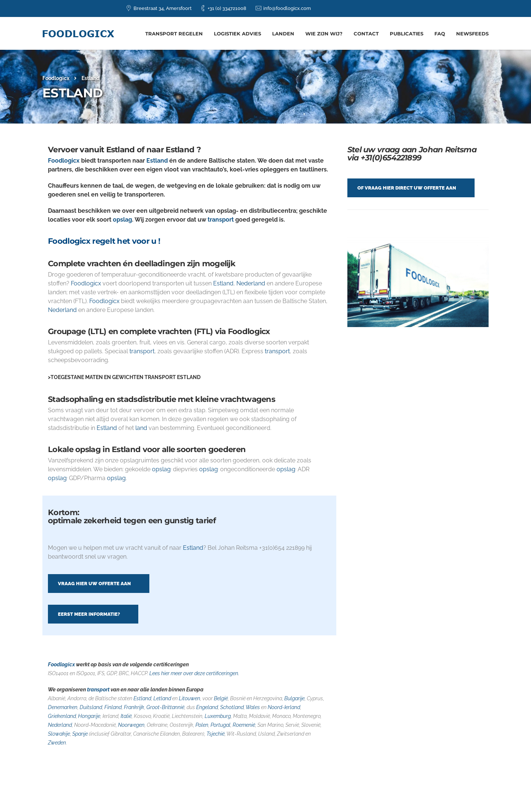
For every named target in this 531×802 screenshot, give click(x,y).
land (141, 427)
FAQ (439, 34)
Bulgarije (294, 698)
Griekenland (62, 716)
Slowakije (59, 734)
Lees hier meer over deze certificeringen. (193, 673)
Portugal (220, 725)
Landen (283, 34)
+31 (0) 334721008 (227, 8)
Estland (157, 160)
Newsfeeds (472, 34)
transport (221, 219)
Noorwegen (131, 725)
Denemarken (62, 707)
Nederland (250, 283)
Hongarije (89, 716)
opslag (122, 219)
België (221, 698)
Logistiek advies (237, 34)
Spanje (79, 734)
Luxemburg (218, 716)
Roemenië (244, 725)
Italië (126, 716)
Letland (162, 698)
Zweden (57, 743)
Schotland (232, 707)
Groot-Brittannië (165, 707)
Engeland (207, 707)
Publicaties (406, 34)
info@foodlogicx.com (287, 8)
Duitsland (91, 707)
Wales (253, 707)
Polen (201, 725)
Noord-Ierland (284, 707)
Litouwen (189, 698)
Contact (366, 34)
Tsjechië (215, 734)
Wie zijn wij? (324, 34)
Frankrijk (134, 707)
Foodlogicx (64, 160)
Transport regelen (174, 34)
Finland (113, 707)
